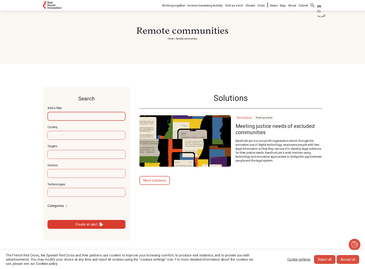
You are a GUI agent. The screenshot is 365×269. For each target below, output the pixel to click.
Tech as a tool (234, 5)
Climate (250, 5)
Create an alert (86, 224)
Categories (57, 206)
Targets (52, 146)
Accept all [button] (348, 259)
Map (283, 5)
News (273, 5)
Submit (303, 5)
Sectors (52, 165)
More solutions (154, 180)
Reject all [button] (324, 259)
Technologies (56, 184)
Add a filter (54, 108)
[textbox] (86, 116)
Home (171, 38)
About (292, 5)
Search (312, 4)
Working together (173, 5)
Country (52, 127)
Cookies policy (46, 264)
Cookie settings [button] (299, 259)
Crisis (261, 5)
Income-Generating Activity (205, 5)
